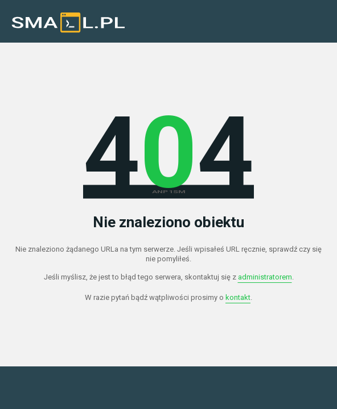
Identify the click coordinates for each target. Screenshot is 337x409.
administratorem (265, 277)
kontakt (237, 297)
